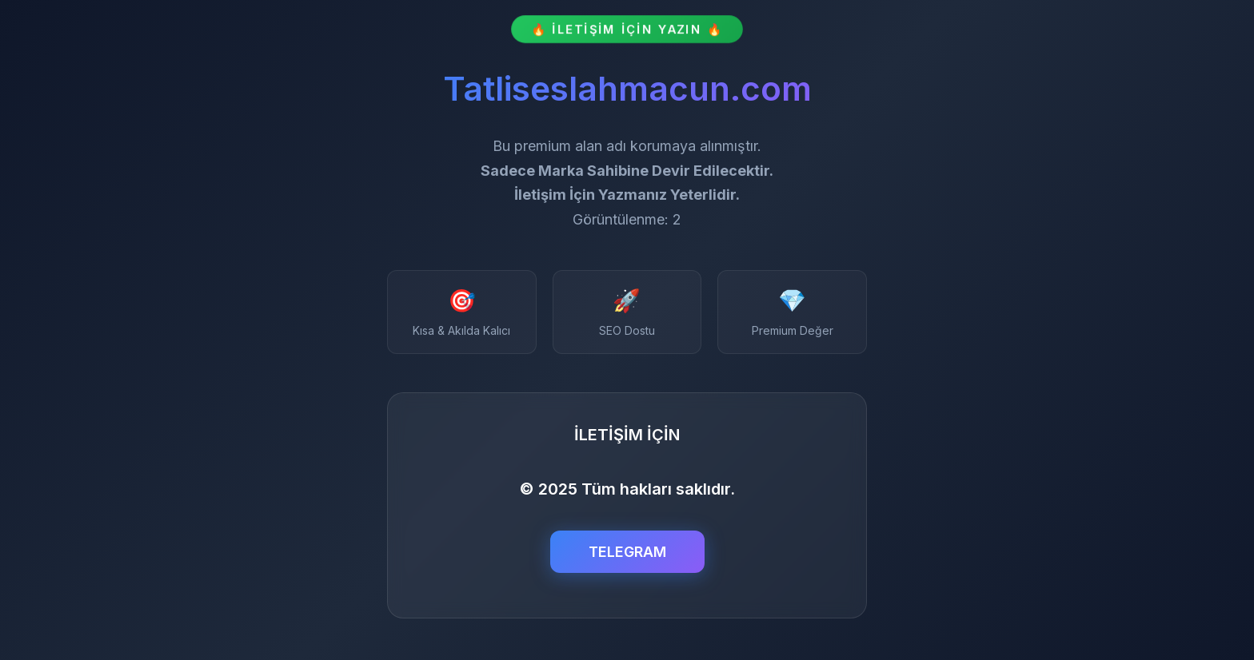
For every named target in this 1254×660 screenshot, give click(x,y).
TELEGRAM (627, 551)
